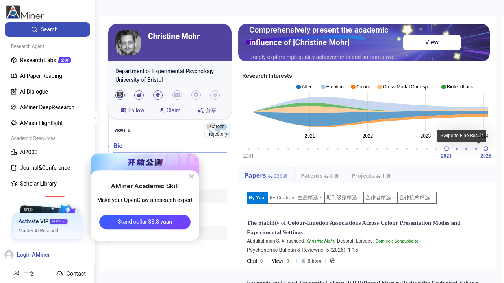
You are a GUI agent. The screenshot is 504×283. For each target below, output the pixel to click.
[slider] (446, 148)
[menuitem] (47, 29)
